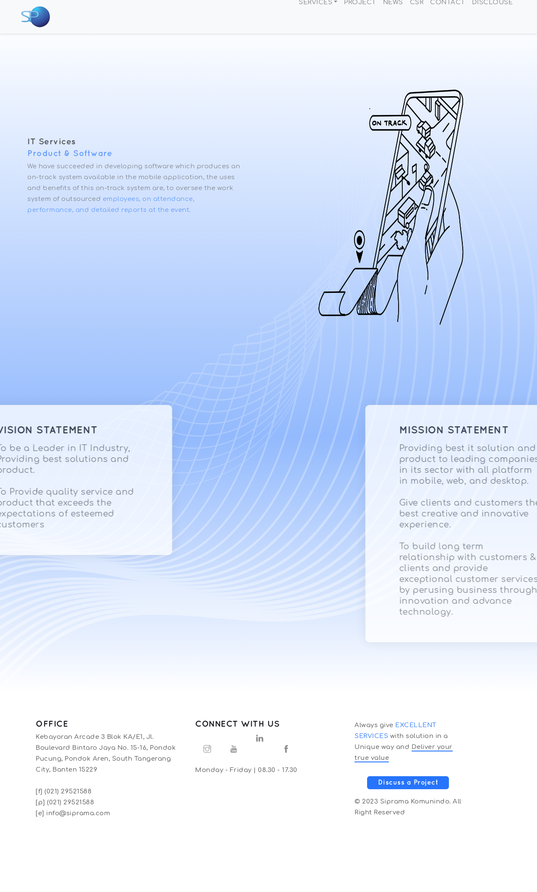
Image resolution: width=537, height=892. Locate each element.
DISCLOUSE (492, 16)
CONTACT (447, 16)
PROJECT (360, 16)
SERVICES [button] (315, 16)
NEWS (393, 16)
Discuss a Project (408, 783)
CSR (417, 16)
